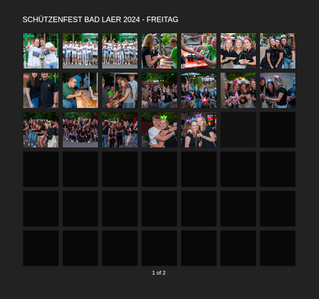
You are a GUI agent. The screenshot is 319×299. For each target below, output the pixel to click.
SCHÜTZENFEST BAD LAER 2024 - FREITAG (158, 19)
